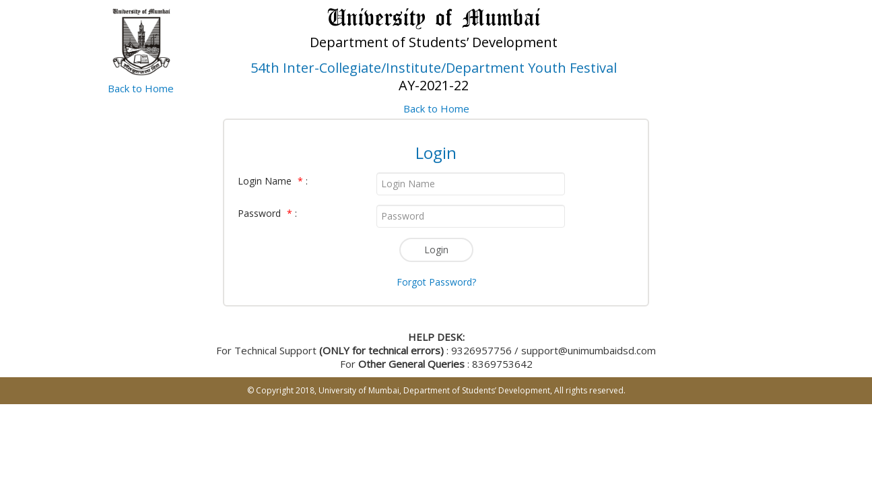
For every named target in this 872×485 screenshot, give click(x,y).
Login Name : (273, 180)
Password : (267, 213)
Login (436, 249)
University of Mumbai (358, 390)
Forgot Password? (436, 282)
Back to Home (141, 88)
